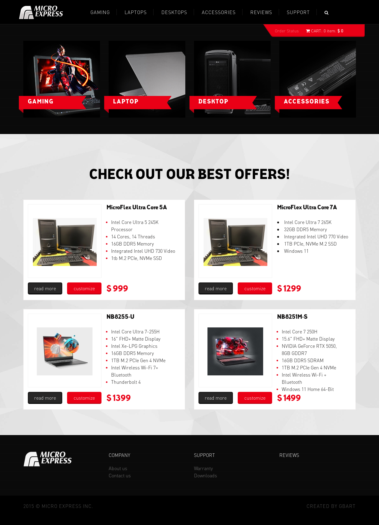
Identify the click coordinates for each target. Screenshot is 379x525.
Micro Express (41, 12)
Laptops (136, 12)
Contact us (120, 475)
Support (298, 12)
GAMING (100, 12)
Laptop (126, 102)
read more (45, 288)
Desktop (213, 102)
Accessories (219, 12)
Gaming (41, 102)
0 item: (324, 30)
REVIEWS (261, 12)
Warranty (203, 468)
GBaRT (347, 506)
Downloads (205, 475)
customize (84, 288)
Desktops (174, 12)
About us (118, 468)
